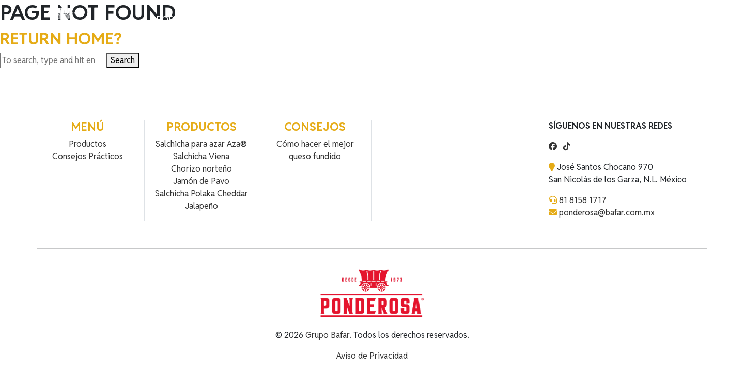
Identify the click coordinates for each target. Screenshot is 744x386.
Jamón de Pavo (201, 181)
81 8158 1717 (583, 200)
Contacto (271, 19)
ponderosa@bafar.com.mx (607, 212)
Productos (176, 19)
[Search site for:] (52, 60)
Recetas (225, 19)
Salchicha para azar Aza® (201, 143)
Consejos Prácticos (87, 156)
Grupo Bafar (327, 335)
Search (123, 60)
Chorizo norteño (201, 168)
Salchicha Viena (201, 156)
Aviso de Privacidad (372, 355)
